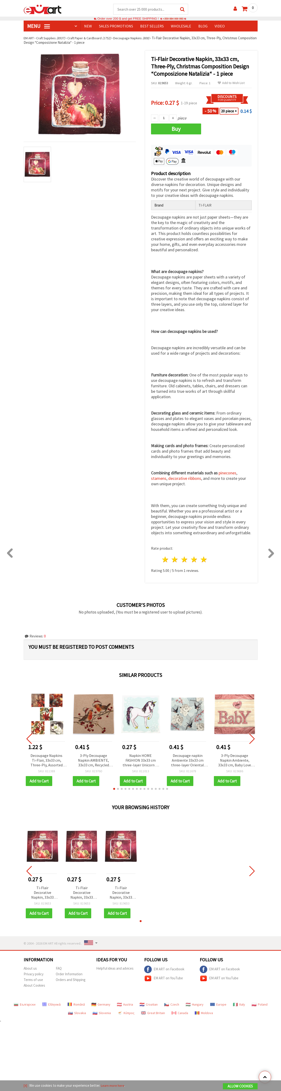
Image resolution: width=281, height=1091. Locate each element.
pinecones (227, 473)
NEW (88, 26)
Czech (171, 1005)
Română (76, 1004)
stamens (158, 478)
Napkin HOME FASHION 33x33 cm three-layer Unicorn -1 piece (141, 760)
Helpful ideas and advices (115, 968)
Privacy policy (33, 974)
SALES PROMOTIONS (116, 26)
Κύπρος (125, 1013)
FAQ (59, 968)
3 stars (185, 560)
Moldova (204, 1013)
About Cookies (34, 985)
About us (30, 968)
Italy (239, 1005)
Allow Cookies (240, 1086)
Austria (125, 1005)
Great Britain (153, 1013)
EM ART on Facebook (164, 969)
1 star (165, 560)
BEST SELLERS (152, 26)
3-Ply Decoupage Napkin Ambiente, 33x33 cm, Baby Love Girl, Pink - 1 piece (234, 760)
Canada (180, 1013)
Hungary (194, 1005)
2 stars (175, 560)
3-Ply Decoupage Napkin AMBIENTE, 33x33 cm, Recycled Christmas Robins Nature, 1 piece (93, 760)
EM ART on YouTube (163, 978)
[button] (114, 789)
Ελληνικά (51, 1004)
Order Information (69, 974)
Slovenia (102, 1013)
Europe (218, 1004)
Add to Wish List (231, 83)
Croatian (149, 1005)
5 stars (204, 560)
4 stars (194, 560)
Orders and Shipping (71, 980)
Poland (260, 1005)
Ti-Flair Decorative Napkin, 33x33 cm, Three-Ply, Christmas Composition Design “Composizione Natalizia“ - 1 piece (42, 893)
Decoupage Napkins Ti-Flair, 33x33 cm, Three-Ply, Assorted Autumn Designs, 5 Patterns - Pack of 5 (46, 760)
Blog (203, 26)
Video (220, 26)
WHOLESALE (181, 26)
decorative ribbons (184, 478)
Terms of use (33, 980)
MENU (38, 26)
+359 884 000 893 (173, 19)
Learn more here (113, 1086)
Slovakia (77, 1013)
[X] (26, 1086)
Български (24, 1004)
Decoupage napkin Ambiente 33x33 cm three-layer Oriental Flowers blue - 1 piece (187, 760)
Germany (100, 1005)
